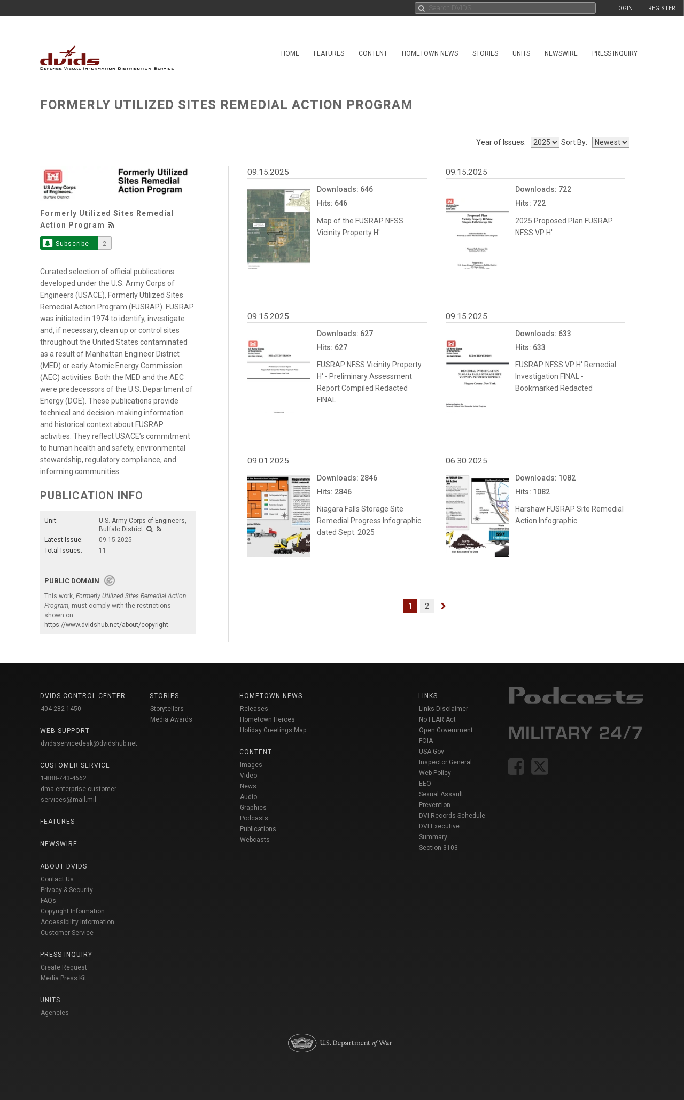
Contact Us (57, 879)
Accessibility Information (77, 922)
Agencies (55, 1013)
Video (248, 775)
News (248, 786)
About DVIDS (63, 866)
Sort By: (575, 142)
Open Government (446, 730)
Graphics (253, 807)
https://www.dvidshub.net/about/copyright (106, 625)
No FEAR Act (437, 719)
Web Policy (435, 773)
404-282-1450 (61, 708)
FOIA (426, 741)
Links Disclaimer (443, 708)
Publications (258, 829)
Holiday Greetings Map (273, 730)
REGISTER (661, 8)
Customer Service (67, 932)
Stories (485, 53)
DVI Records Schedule (452, 815)
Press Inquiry (615, 53)
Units (521, 53)
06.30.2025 (466, 461)
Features (329, 53)
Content (373, 53)
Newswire (561, 53)
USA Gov (431, 751)
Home (290, 53)
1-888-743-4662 (64, 778)
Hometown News (430, 53)
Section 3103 (438, 847)
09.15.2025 (268, 172)
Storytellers (167, 708)
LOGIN (624, 8)
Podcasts (254, 818)
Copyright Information (73, 911)
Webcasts (255, 839)
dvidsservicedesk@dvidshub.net (89, 743)
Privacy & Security (67, 890)
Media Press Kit (64, 978)
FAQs (48, 900)
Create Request (64, 967)
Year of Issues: (502, 142)
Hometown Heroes (267, 719)
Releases (254, 708)
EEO (425, 783)
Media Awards (171, 719)
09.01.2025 (268, 461)
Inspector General (445, 762)
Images (251, 765)
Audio (248, 797)
